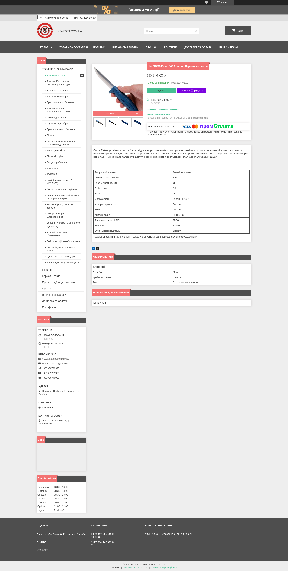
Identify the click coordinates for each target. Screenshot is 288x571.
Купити (161, 90)
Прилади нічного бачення (61, 129)
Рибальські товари (125, 47)
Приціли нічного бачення (60, 102)
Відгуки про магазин (55, 294)
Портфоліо (49, 307)
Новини (47, 269)
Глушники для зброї (58, 123)
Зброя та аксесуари (57, 90)
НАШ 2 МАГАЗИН (229, 47)
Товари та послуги (72, 47)
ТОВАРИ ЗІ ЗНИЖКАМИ (57, 69)
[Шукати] (196, 31)
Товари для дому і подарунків (63, 262)
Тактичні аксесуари (57, 96)
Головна (46, 47)
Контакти (170, 47)
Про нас (151, 47)
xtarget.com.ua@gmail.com (56, 363)
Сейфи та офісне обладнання (63, 241)
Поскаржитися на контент (136, 567)
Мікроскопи (53, 168)
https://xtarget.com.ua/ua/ (55, 358)
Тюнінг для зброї (56, 150)
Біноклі (50, 135)
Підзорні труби (55, 156)
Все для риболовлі (57, 162)
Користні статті (51, 276)
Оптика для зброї (56, 117)
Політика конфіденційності (164, 567)
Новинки (99, 47)
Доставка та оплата (198, 47)
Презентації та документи (58, 282)
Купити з (191, 90)
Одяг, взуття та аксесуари (61, 256)
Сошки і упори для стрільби (62, 189)
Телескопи (52, 174)
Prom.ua (161, 564)
